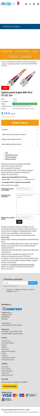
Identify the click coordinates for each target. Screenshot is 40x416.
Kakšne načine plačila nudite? (11, 139)
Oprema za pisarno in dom (19, 42)
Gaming (19, 11)
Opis (6, 153)
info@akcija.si (6, 323)
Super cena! (5, 373)
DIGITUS (14, 101)
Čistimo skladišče (7, 371)
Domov (3, 61)
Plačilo (4, 353)
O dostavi (5, 355)
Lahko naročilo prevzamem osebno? (14, 134)
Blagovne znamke (7, 375)
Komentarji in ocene (11, 155)
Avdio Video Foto (19, 32)
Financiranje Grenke (8, 359)
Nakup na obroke (10, 159)
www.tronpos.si (34, 412)
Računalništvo (19, 21)
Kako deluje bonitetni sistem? (12, 144)
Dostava (4, 129)
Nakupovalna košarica (9, 351)
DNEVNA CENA (7, 51)
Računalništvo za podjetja (19, 26)
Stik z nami (5, 349)
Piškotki (4, 345)
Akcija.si (4, 347)
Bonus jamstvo (6, 369)
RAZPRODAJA (26, 57)
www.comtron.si (24, 412)
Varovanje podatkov (8, 343)
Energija (19, 37)
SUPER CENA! (13, 57)
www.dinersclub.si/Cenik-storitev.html (22, 264)
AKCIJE (35, 51)
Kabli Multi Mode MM (13, 63)
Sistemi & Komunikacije (29, 61)
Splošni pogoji (6, 340)
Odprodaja (19, 16)
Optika (4, 63)
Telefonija (19, 48)
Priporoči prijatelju (10, 157)
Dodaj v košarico (20, 122)
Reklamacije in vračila (8, 357)
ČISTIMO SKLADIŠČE (22, 51)
